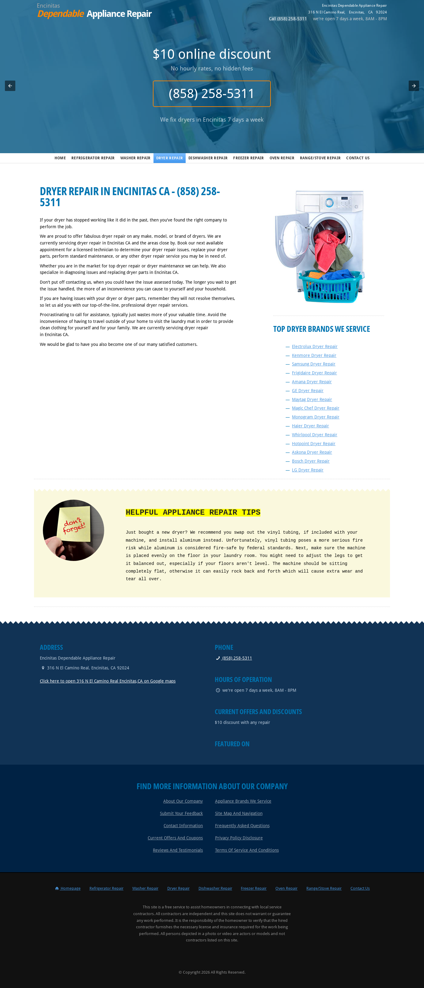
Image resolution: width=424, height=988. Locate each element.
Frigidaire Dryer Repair (314, 372)
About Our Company (183, 801)
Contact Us (357, 158)
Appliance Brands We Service (243, 801)
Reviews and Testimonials (178, 850)
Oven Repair (282, 158)
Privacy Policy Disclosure (239, 837)
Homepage (67, 888)
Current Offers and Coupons (175, 837)
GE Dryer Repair (308, 390)
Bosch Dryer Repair (311, 461)
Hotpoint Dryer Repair (313, 443)
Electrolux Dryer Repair (315, 346)
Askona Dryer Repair (312, 452)
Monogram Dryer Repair (315, 417)
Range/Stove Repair (320, 158)
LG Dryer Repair (308, 470)
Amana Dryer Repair (312, 381)
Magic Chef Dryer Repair (315, 408)
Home (60, 158)
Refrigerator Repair (93, 158)
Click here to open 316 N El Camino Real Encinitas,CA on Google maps (108, 681)
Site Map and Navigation (239, 813)
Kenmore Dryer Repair (314, 355)
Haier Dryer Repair (310, 425)
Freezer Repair (248, 158)
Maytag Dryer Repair (312, 399)
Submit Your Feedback (181, 813)
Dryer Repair (169, 158)
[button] (10, 86)
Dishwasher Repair (208, 158)
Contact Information (183, 825)
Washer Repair (135, 158)
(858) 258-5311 (212, 93)
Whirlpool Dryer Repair (314, 434)
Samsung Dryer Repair (313, 364)
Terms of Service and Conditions (247, 850)
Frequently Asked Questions (242, 825)
